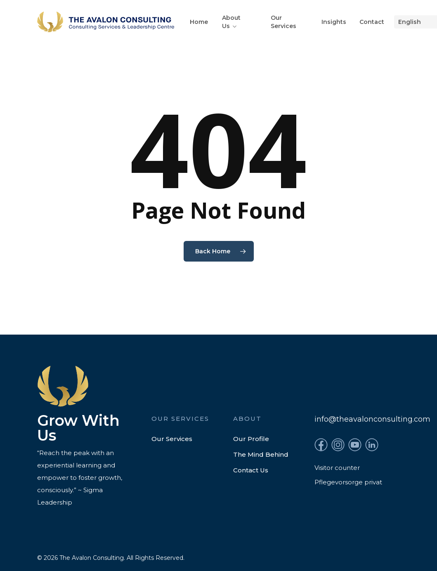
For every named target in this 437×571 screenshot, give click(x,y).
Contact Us (250, 470)
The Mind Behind (260, 454)
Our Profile (251, 439)
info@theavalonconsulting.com (372, 419)
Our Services (171, 439)
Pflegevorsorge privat (348, 482)
